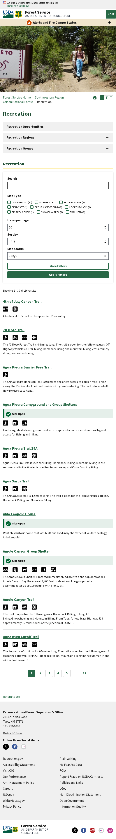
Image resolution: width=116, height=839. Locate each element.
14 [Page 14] (84, 673)
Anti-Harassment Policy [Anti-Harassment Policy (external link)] (18, 783)
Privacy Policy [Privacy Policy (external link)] (12, 807)
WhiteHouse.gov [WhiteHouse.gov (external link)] (14, 801)
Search (12, 179)
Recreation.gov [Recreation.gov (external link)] (13, 759)
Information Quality (73, 807)
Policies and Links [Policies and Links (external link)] (71, 783)
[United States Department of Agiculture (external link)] (9, 14)
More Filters (58, 266)
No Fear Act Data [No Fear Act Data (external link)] (71, 765)
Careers (8, 789)
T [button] (102, 97)
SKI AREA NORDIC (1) (23, 212)
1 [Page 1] (31, 673)
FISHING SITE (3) (47, 202)
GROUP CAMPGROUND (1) (48, 207)
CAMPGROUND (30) (22, 202)
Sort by (12, 235)
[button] (94, 97)
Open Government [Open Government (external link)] (72, 801)
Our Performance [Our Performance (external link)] (14, 777)
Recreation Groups (20, 148)
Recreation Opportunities (25, 127)
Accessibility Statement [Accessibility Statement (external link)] (19, 765)
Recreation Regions (20, 137)
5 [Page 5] (67, 673)
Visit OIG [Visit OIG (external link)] (8, 771)
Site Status (15, 249)
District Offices (12, 733)
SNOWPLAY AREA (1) (52, 212)
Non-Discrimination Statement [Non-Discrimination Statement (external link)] (80, 795)
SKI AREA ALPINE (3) (74, 202)
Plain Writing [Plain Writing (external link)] (68, 759)
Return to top (11, 696)
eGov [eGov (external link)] (63, 789)
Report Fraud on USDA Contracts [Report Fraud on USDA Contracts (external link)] (81, 777)
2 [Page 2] (40, 673)
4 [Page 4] (58, 673)
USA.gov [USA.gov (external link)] (8, 795)
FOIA (63, 771)
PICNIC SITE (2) (19, 207)
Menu (111, 14)
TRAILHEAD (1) (77, 212)
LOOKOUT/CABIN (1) (80, 207)
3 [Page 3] (49, 673)
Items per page (18, 220)
